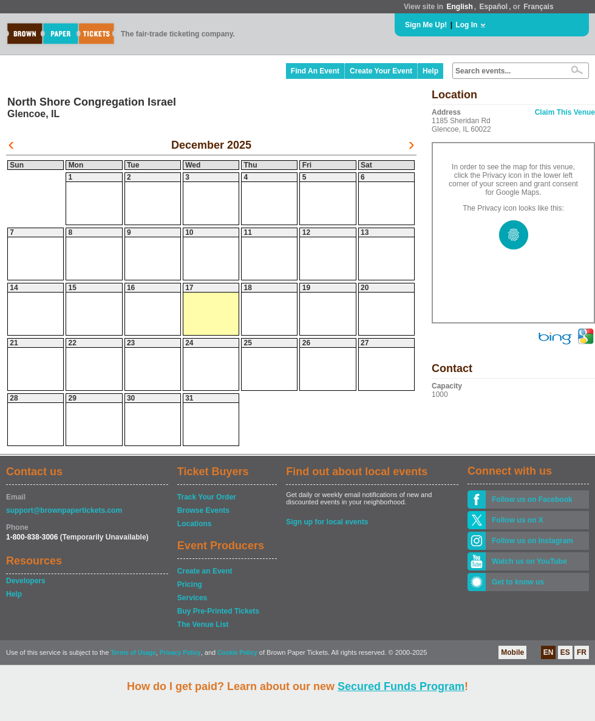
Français (538, 6)
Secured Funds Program (401, 686)
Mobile (512, 652)
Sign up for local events (327, 522)
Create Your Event (381, 71)
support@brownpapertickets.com (64, 510)
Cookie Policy (237, 652)
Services (192, 598)
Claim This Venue (565, 112)
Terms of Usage (132, 652)
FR (581, 652)
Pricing (189, 584)
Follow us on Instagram (532, 541)
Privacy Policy (180, 652)
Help (430, 71)
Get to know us (518, 582)
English (459, 6)
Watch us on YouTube (529, 561)
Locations (194, 524)
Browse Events (203, 510)
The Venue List (203, 624)
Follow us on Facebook (532, 499)
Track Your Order (206, 497)
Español (494, 6)
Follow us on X (517, 520)
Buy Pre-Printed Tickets (218, 611)
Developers (26, 581)
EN (548, 652)
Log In (466, 25)
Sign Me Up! (426, 25)
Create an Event (205, 571)
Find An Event (315, 71)
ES (565, 652)
